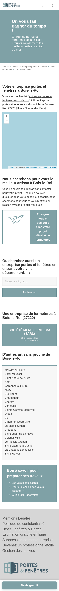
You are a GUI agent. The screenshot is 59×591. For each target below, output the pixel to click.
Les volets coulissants (25, 482)
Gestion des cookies (18, 551)
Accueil (5, 67)
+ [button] (7, 116)
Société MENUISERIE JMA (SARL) (30, 331)
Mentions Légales (16, 518)
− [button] (7, 121)
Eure (17, 69)
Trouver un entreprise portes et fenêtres (29, 67)
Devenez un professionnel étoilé (28, 545)
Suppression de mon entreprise (27, 540)
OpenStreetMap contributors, (36, 167)
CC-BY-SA (52, 167)
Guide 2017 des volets (25, 494)
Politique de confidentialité (23, 524)
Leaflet (11, 167)
